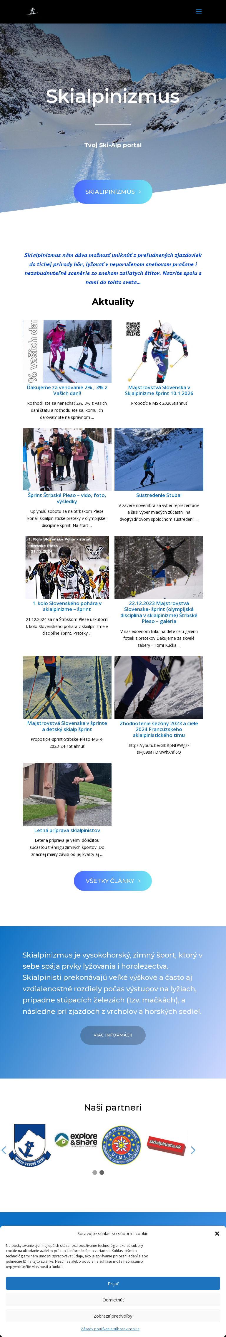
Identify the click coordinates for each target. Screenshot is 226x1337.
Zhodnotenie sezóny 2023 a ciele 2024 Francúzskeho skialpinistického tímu (159, 729)
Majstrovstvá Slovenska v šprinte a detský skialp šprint (67, 726)
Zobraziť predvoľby (113, 1316)
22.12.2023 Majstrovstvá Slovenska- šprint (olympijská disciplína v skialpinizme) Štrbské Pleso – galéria (158, 612)
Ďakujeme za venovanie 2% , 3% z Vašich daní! (67, 390)
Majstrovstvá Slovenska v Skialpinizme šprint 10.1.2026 (159, 390)
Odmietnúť (113, 1300)
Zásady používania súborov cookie (110, 1328)
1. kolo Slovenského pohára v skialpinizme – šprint (67, 606)
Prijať (113, 1283)
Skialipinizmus (105, 187)
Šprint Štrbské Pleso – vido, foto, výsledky (67, 498)
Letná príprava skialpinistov (67, 830)
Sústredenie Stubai (159, 495)
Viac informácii (113, 1035)
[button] (217, 1234)
